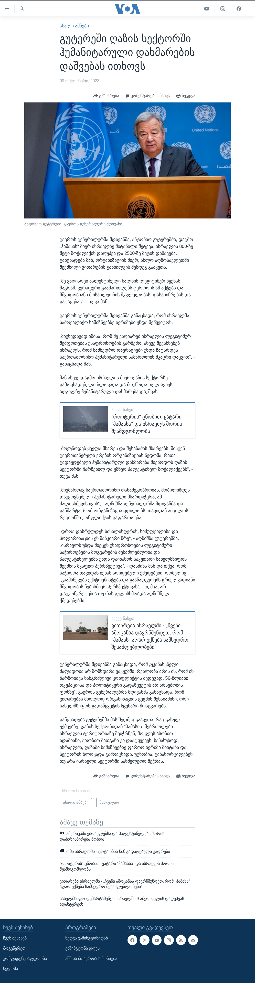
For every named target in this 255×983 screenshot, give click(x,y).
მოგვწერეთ (14, 948)
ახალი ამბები (74, 25)
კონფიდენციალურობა (25, 958)
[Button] (106, 96)
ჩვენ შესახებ (15, 938)
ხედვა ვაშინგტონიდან (86, 938)
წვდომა (10, 968)
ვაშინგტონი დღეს (82, 948)
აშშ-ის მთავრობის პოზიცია (91, 958)
